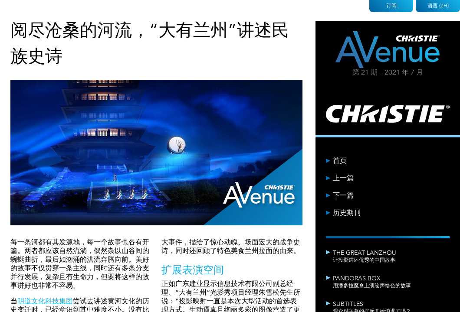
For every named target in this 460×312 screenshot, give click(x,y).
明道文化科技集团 (45, 301)
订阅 (391, 5)
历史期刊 (347, 212)
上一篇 (343, 178)
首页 (340, 160)
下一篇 (343, 195)
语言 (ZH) (438, 5)
